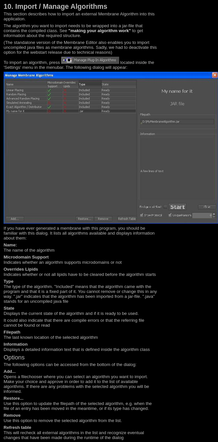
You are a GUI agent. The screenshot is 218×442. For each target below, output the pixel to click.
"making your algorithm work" (99, 30)
